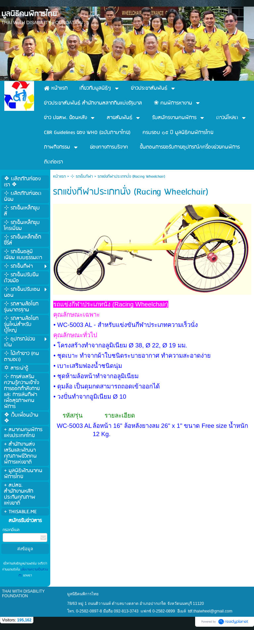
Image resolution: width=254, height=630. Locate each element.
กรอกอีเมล (11, 529)
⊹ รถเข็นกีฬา (81, 176)
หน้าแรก (59, 176)
